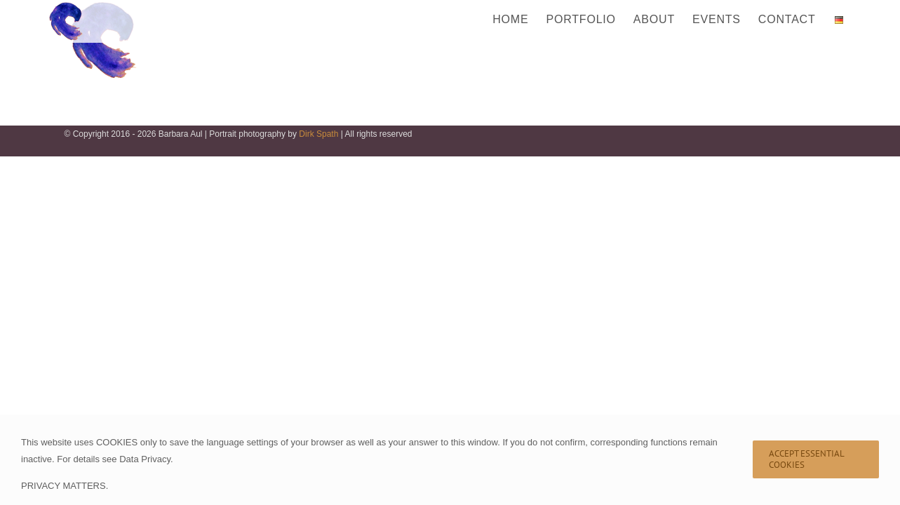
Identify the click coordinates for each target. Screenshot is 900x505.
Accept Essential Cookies (807, 459)
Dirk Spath (318, 134)
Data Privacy (144, 459)
